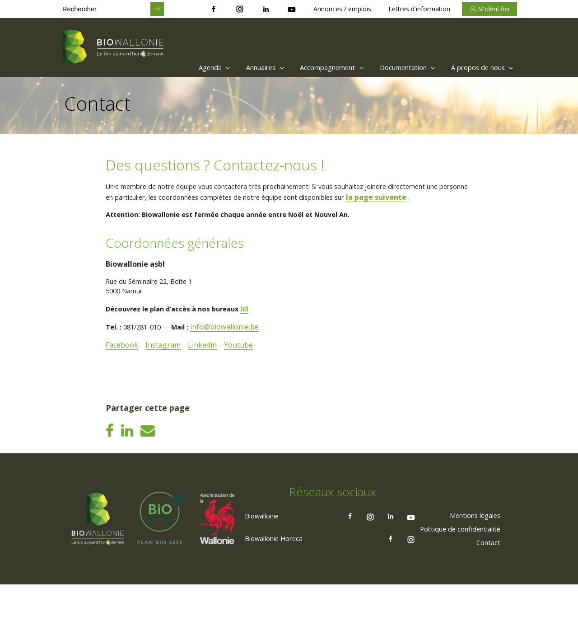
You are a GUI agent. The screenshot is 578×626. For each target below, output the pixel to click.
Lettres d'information (419, 9)
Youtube (240, 361)
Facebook (123, 361)
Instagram (164, 361)
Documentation (397, 68)
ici (256, 324)
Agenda (186, 68)
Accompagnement (315, 68)
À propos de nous (480, 68)
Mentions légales (470, 556)
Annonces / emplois (342, 9)
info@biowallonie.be (234, 343)
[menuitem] (184, 68)
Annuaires (242, 68)
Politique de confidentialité (454, 570)
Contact (486, 583)
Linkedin (204, 361)
